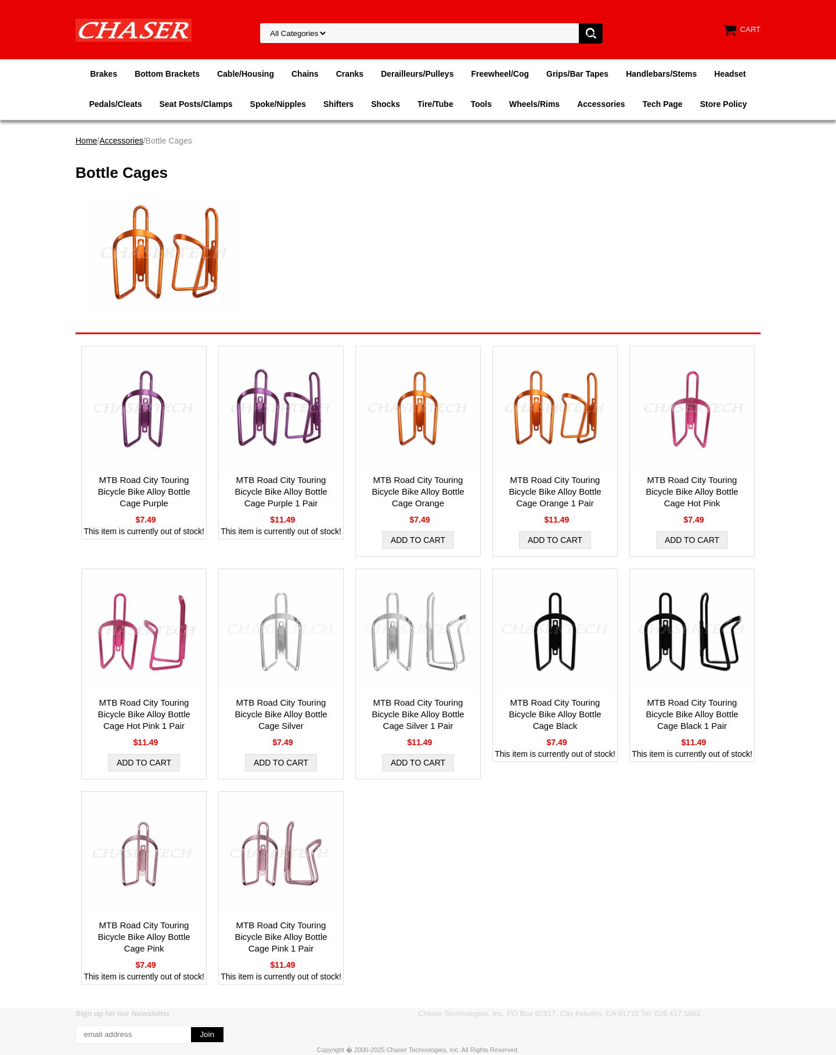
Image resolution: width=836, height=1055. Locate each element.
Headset (729, 73)
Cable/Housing (245, 73)
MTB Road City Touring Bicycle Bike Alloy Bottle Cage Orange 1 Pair (555, 491)
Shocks (385, 104)
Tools (481, 104)
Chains (305, 73)
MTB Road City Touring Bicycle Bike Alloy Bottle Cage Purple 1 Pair (281, 491)
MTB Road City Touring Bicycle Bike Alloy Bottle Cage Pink (144, 936)
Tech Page (663, 104)
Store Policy (723, 104)
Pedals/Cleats (115, 104)
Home (86, 140)
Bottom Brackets (167, 73)
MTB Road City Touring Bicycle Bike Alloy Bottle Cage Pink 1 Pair (281, 936)
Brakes (103, 73)
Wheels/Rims (534, 104)
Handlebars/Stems (661, 73)
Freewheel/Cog (500, 73)
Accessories (601, 104)
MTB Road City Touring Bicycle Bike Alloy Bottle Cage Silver (281, 714)
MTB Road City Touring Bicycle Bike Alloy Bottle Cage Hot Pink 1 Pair (144, 714)
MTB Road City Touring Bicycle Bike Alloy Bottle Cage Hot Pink (692, 491)
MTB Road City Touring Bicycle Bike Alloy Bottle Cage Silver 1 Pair (418, 714)
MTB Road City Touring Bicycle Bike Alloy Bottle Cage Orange (418, 491)
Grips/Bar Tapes (577, 73)
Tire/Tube (435, 104)
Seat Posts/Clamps (196, 104)
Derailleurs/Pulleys (417, 73)
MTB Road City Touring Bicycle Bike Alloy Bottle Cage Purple (144, 491)
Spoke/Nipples (278, 104)
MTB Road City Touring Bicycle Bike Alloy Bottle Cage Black (555, 714)
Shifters (338, 104)
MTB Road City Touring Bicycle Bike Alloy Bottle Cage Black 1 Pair (692, 714)
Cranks (349, 73)
